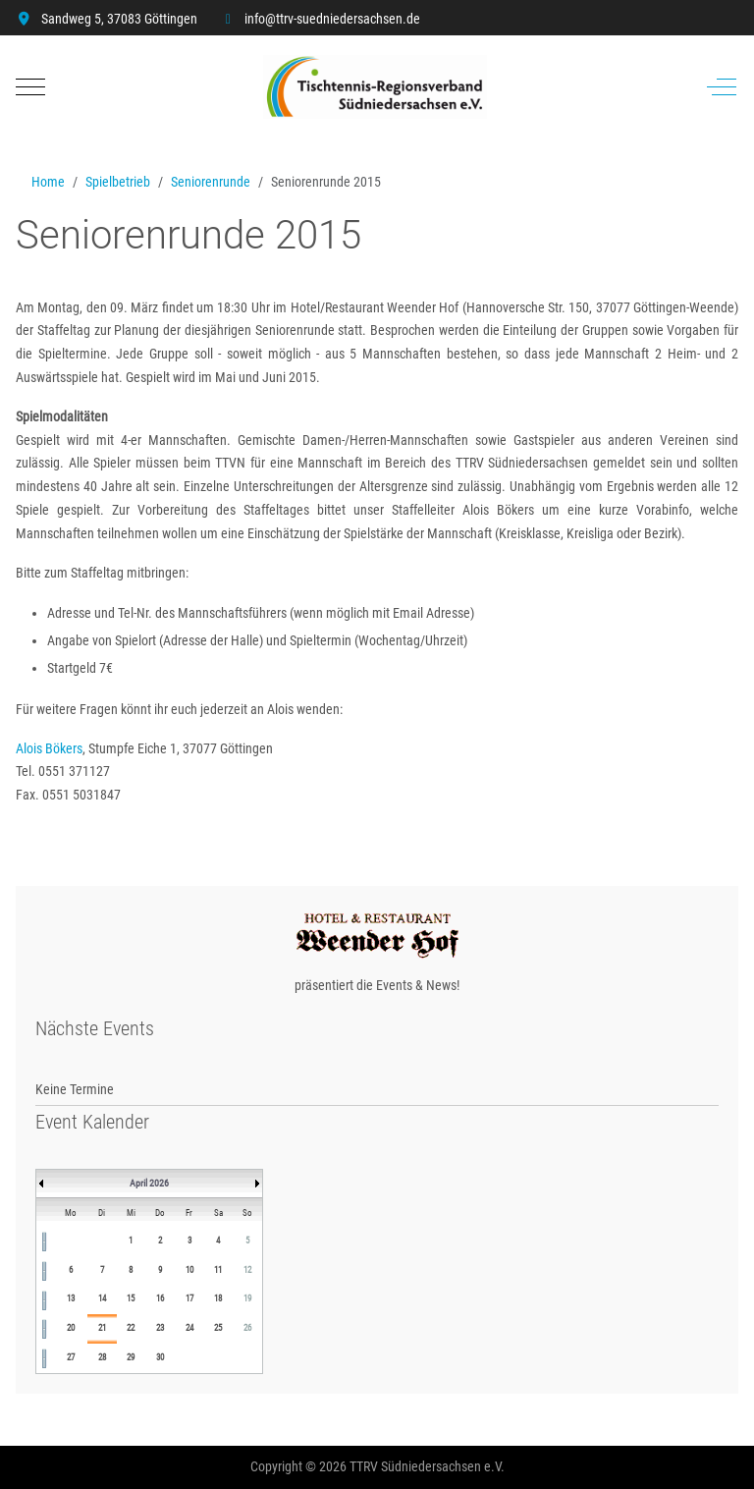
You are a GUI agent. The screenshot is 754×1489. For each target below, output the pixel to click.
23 (160, 1328)
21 (102, 1328)
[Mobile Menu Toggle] (30, 86)
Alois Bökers (49, 748)
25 (218, 1328)
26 (247, 1328)
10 (189, 1270)
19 (247, 1298)
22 (131, 1328)
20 (71, 1328)
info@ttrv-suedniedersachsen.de (332, 19)
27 (71, 1357)
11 (218, 1270)
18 (218, 1298)
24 (189, 1328)
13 (71, 1298)
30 (160, 1357)
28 (102, 1357)
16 (160, 1298)
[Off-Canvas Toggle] (721, 86)
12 (247, 1270)
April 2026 (149, 1183)
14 (102, 1298)
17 (189, 1298)
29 (131, 1357)
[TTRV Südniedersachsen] (375, 87)
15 (131, 1298)
